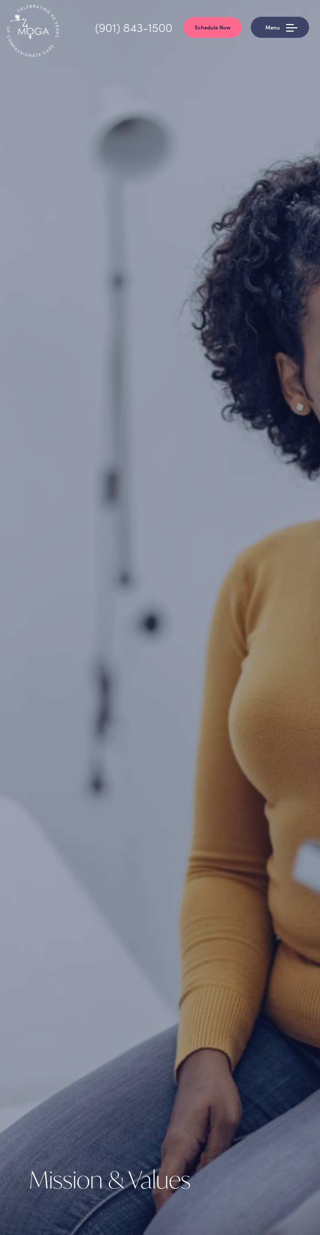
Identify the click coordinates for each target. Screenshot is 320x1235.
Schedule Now (213, 27)
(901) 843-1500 (133, 27)
